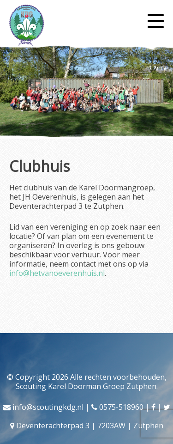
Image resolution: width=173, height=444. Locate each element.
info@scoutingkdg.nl (48, 407)
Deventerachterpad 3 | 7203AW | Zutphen (89, 425)
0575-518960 (121, 407)
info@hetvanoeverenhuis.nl (57, 273)
